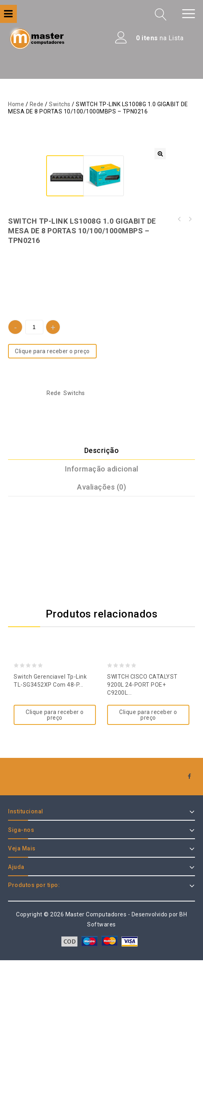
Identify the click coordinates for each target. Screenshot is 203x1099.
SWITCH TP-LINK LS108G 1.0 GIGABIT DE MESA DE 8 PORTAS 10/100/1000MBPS (189, 358)
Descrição (101, 588)
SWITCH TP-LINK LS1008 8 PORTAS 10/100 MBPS (179, 358)
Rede (37, 104)
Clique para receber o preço (52, 490)
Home (16, 104)
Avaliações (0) (101, 625)
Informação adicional (101, 607)
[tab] (101, 589)
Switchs (60, 104)
